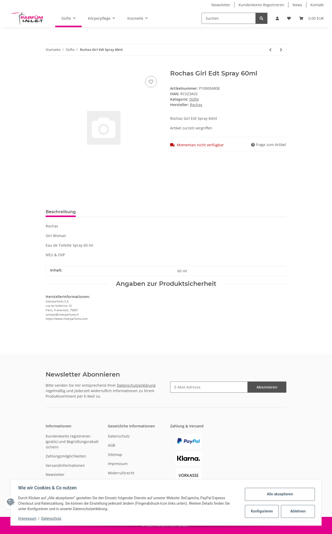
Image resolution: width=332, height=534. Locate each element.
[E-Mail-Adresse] (209, 387)
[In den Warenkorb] (50, 67)
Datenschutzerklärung (136, 385)
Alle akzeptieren (279, 494)
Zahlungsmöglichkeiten (66, 456)
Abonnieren (267, 387)
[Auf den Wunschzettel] (151, 81)
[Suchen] (229, 18)
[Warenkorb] (311, 18)
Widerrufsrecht (121, 472)
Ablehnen (297, 511)
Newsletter (220, 4)
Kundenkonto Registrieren (261, 4)
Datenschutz (119, 436)
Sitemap (115, 454)
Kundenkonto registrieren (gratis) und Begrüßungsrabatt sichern (72, 441)
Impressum (118, 463)
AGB (111, 445)
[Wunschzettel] (289, 18)
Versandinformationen (65, 465)
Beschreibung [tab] (61, 211)
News (297, 4)
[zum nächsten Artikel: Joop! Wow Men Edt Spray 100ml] (281, 49)
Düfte (194, 99)
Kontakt (317, 4)
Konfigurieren (262, 511)
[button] (277, 18)
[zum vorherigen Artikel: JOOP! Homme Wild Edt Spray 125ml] (270, 49)
